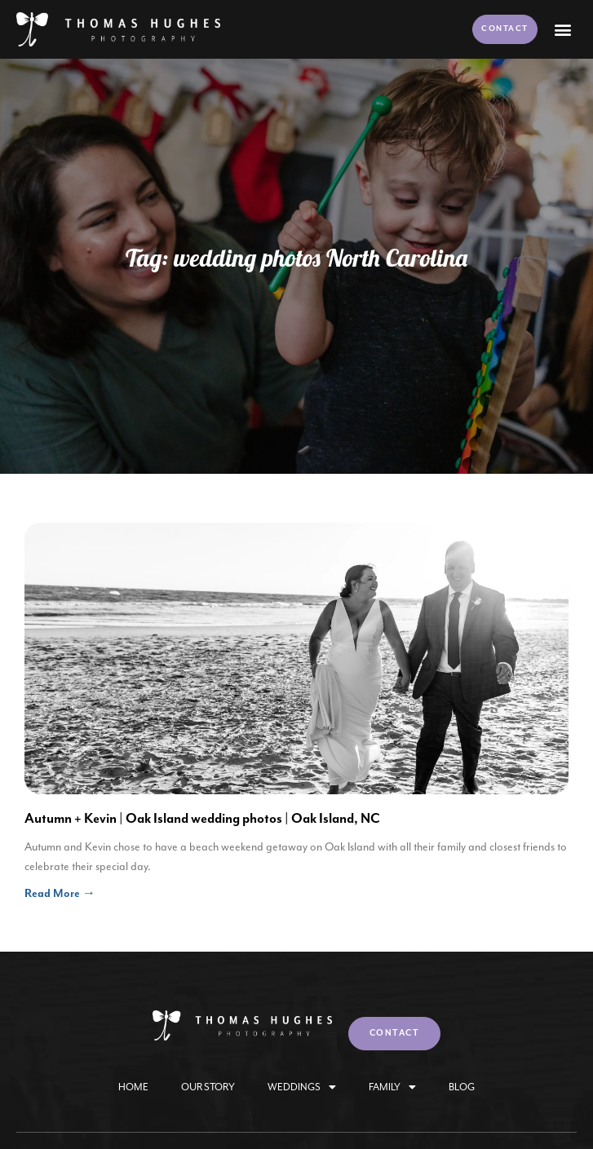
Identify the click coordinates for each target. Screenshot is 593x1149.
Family (392, 1087)
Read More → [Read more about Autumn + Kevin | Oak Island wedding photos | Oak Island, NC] (59, 893)
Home (133, 1087)
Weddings (302, 1087)
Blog (462, 1087)
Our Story (208, 1087)
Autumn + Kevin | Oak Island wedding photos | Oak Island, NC (202, 819)
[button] (563, 28)
